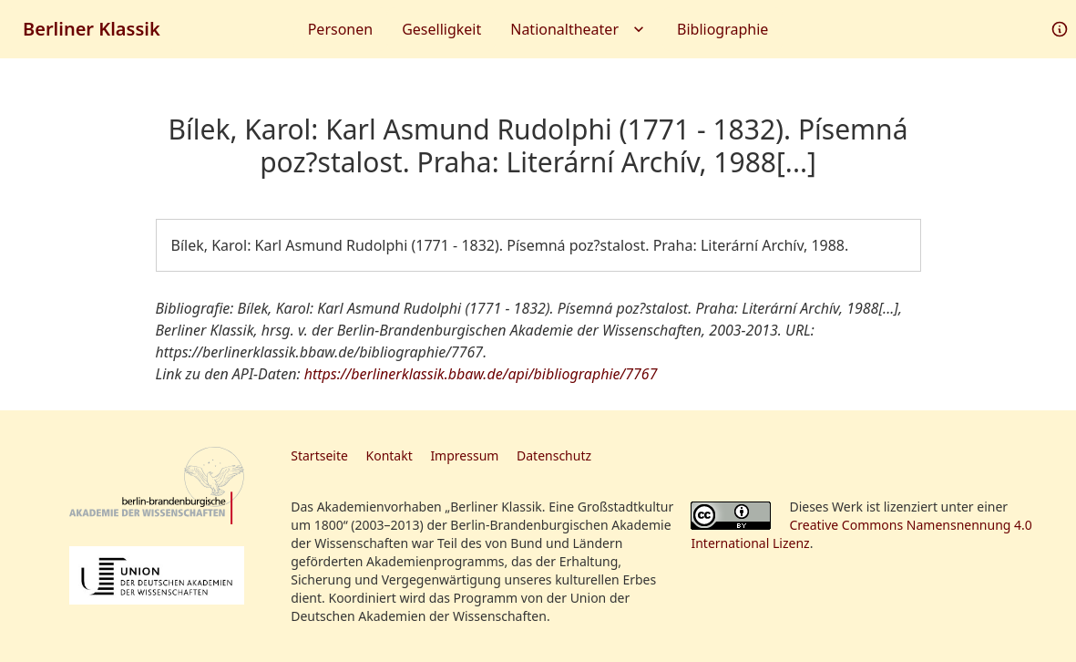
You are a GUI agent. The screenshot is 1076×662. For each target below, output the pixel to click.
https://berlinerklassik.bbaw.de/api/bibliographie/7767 (481, 374)
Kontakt (389, 455)
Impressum (464, 455)
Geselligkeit (441, 29)
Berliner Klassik (91, 28)
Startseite (319, 455)
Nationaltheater (579, 29)
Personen (340, 29)
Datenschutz (554, 455)
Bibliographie (722, 29)
